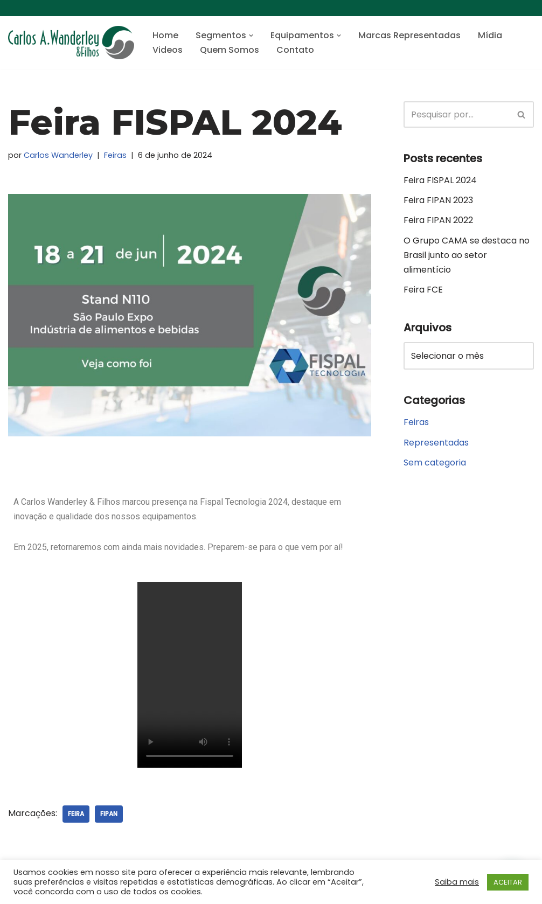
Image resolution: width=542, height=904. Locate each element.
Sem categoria (435, 462)
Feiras (115, 155)
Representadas (436, 442)
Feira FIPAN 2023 (438, 200)
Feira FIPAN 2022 (438, 220)
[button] (251, 35)
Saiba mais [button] (457, 882)
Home (165, 35)
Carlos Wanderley (58, 155)
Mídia (490, 35)
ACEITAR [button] (508, 882)
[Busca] (457, 114)
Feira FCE (423, 289)
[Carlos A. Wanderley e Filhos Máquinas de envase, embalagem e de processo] (71, 42)
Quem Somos (229, 50)
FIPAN (108, 813)
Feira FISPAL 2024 (440, 180)
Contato (295, 50)
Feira (76, 813)
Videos (167, 50)
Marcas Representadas (409, 35)
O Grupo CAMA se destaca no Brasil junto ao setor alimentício (467, 255)
